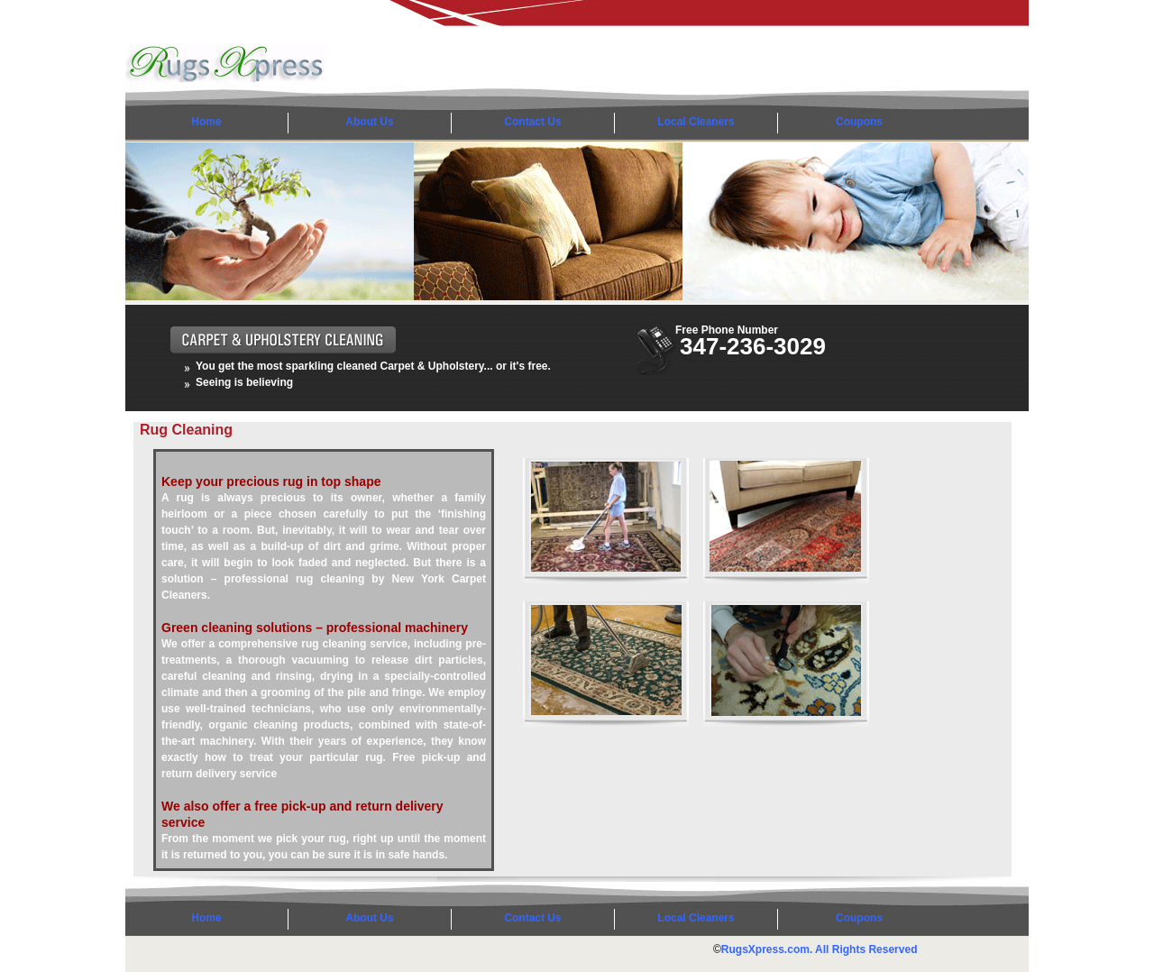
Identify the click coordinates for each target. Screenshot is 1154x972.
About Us (369, 121)
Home (206, 121)
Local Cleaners (695, 121)
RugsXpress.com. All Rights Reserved (819, 949)
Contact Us (532, 121)
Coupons (859, 121)
